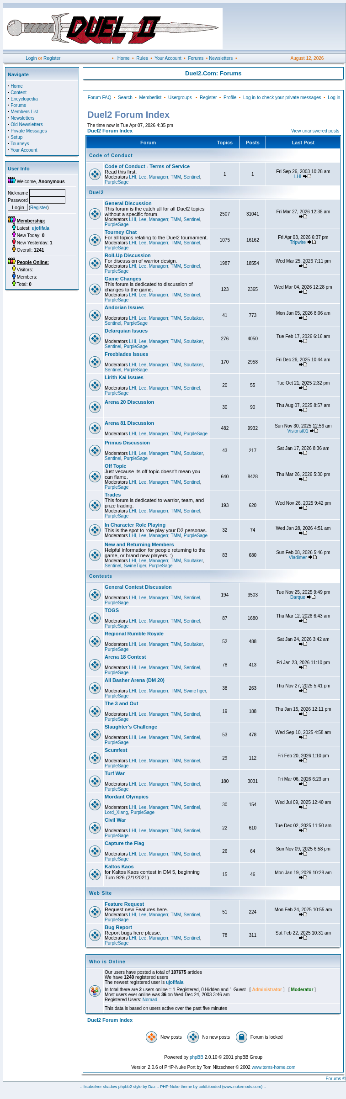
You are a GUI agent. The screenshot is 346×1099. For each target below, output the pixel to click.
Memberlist (150, 97)
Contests (100, 576)
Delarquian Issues (126, 330)
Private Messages (29, 130)
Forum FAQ (100, 97)
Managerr (158, 177)
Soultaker (193, 318)
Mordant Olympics (127, 796)
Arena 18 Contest (125, 657)
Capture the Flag (124, 843)
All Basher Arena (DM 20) (135, 680)
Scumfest (116, 750)
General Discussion (128, 203)
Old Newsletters (27, 124)
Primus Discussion (127, 442)
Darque (297, 597)
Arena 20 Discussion (129, 402)
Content (19, 92)
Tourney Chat (121, 232)
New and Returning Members (139, 544)
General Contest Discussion (138, 587)
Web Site (100, 893)
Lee (142, 177)
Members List (24, 111)
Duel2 (96, 192)
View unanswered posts (315, 130)
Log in (334, 97)
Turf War (115, 773)
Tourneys (20, 143)
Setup (16, 137)
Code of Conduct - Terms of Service (147, 166)
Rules (142, 58)
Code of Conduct (111, 155)
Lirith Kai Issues (124, 377)
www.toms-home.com (274, 1067)
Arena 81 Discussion (129, 423)
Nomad (150, 999)
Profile (230, 97)
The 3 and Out (121, 703)
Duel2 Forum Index (110, 130)
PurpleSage (116, 182)
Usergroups (180, 97)
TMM (175, 177)
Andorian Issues (124, 307)
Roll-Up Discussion (128, 255)
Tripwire (298, 242)
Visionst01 (298, 430)
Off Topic (115, 466)
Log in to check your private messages (282, 97)
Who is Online (107, 961)
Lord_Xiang (116, 812)
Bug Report (118, 927)
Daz (151, 1086)
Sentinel (192, 177)
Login (31, 58)
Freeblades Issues (126, 354)
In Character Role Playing (135, 525)
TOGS (112, 610)
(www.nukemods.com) (242, 1086)
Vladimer (298, 557)
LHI (132, 177)
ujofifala (174, 982)
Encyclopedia (24, 98)
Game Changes (123, 278)
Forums (195, 58)
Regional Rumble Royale (134, 633)
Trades (113, 494)
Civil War (115, 820)
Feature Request (124, 904)
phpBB (196, 1057)
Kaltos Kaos (119, 866)
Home (123, 58)
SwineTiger (135, 565)
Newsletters (221, 58)
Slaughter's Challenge (131, 726)
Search (125, 97)
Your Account (167, 58)
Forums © (335, 1078)
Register (51, 58)
